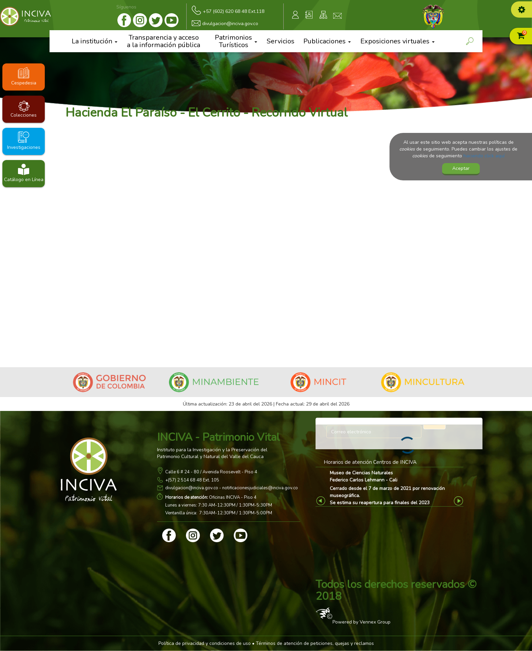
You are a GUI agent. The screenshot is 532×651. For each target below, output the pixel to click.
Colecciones (24, 115)
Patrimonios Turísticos (236, 41)
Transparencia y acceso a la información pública (163, 41)
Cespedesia (23, 83)
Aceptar (461, 168)
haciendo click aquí (484, 156)
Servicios (280, 41)
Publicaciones (327, 41)
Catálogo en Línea (23, 179)
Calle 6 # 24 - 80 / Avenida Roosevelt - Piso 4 (211, 472)
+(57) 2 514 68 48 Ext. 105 (192, 480)
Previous (322, 501)
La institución (94, 41)
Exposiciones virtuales (397, 41)
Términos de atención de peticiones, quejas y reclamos (315, 643)
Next (459, 501)
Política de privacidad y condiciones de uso (204, 643)
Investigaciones (23, 147)
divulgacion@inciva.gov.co (191, 488)
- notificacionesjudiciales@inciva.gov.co (258, 488)
